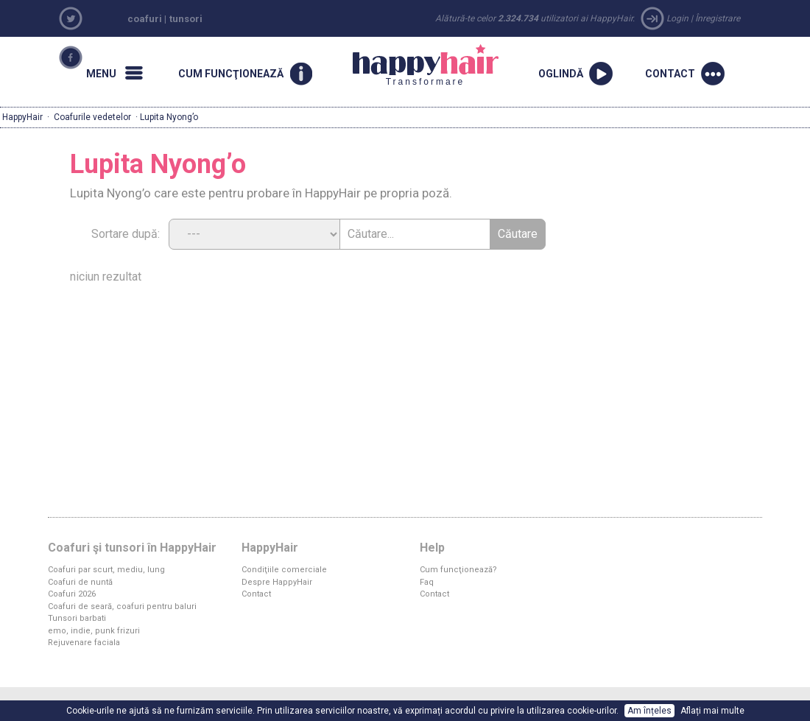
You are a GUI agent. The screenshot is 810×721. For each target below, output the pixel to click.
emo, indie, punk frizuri (94, 631)
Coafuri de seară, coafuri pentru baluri (122, 606)
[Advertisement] (699, 235)
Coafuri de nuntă (80, 582)
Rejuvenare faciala (84, 642)
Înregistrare (717, 18)
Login (677, 18)
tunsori (185, 18)
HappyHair (22, 117)
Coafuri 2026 (72, 594)
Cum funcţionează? (458, 569)
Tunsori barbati (77, 618)
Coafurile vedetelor (92, 117)
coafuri (144, 18)
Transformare (426, 65)
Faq (427, 582)
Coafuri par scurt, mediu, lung (106, 569)
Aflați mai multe (712, 711)
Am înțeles (649, 711)
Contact (256, 594)
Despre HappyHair (277, 582)
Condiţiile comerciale (284, 569)
